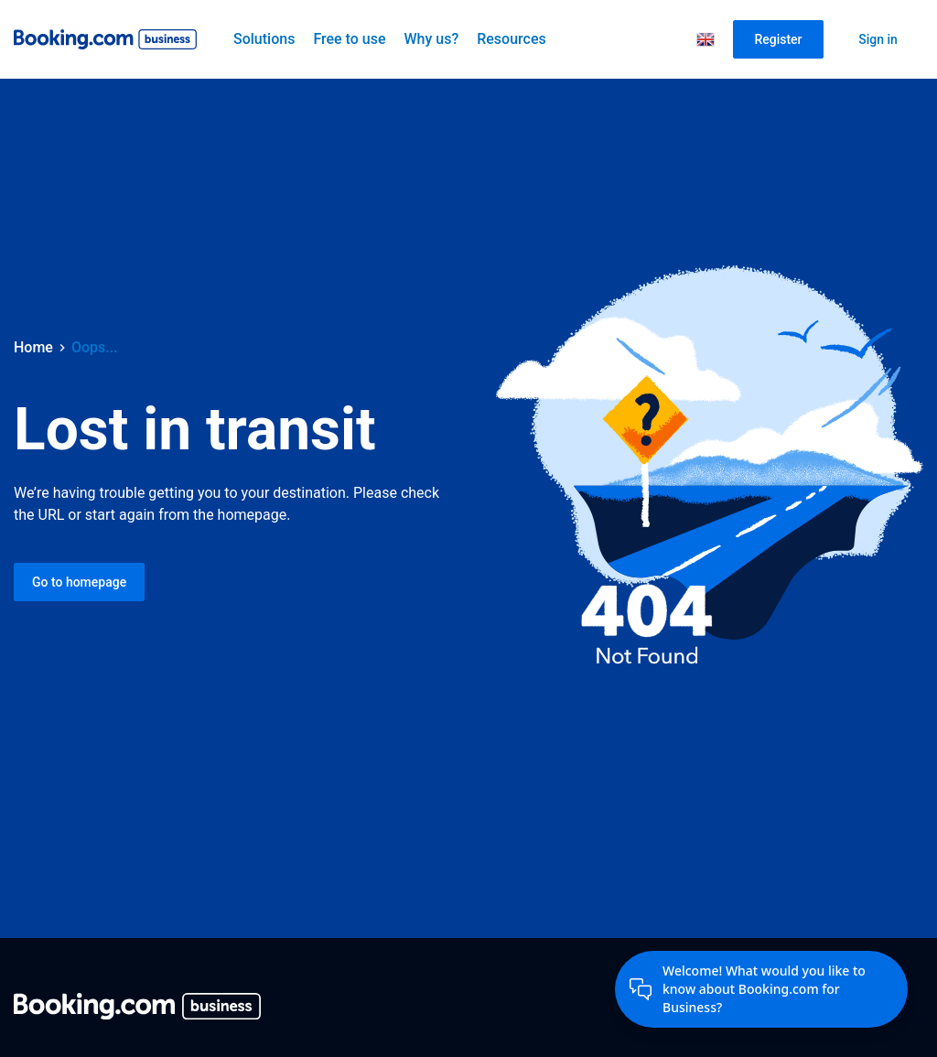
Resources (511, 39)
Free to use (349, 39)
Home (33, 347)
